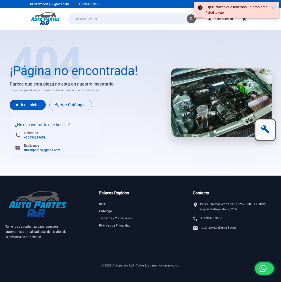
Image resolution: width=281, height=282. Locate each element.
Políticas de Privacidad (115, 225)
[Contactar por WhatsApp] (264, 268)
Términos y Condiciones (115, 218)
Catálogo (105, 211)
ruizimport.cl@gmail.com (42, 150)
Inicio (103, 204)
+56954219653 (35, 137)
